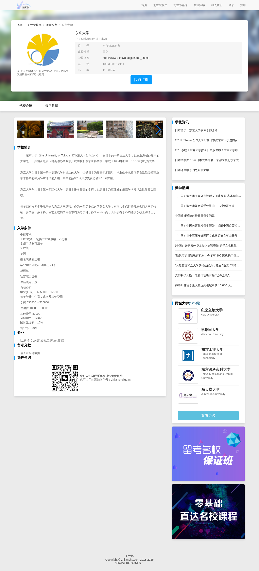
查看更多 (208, 416)
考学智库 (51, 25)
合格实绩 (199, 5)
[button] (158, 129)
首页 (144, 5)
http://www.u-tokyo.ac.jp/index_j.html (125, 57)
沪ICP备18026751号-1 (129, 563)
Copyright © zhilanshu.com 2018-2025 (129, 559)
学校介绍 (25, 105)
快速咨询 (141, 80)
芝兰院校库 (160, 5)
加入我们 (216, 5)
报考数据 (51, 105)
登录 (231, 5)
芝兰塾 (129, 556)
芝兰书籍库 (180, 5)
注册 (243, 5)
